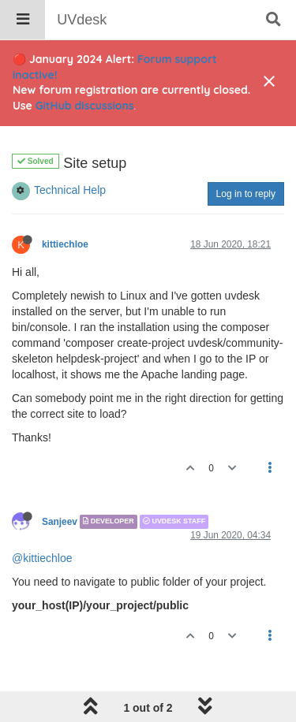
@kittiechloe (42, 558)
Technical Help (70, 190)
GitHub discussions (85, 106)
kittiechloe (65, 244)
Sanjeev (59, 521)
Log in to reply (245, 193)
